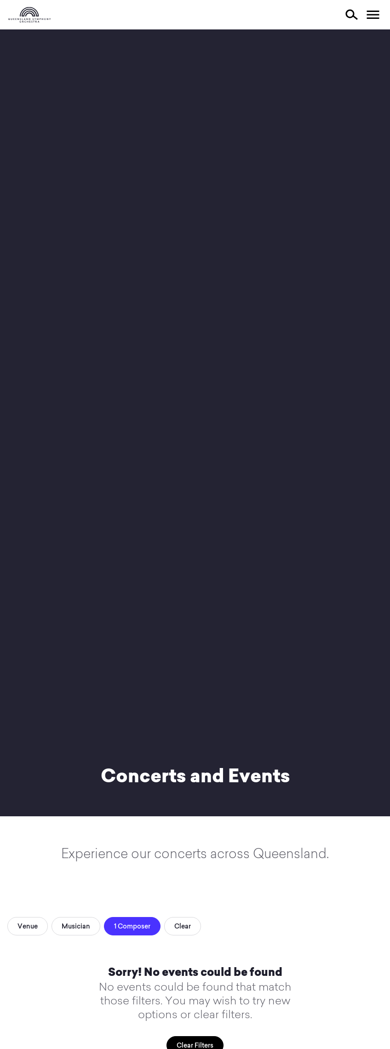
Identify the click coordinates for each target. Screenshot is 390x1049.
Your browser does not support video (195, 422)
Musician (76, 926)
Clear (182, 926)
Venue (27, 926)
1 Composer (132, 926)
